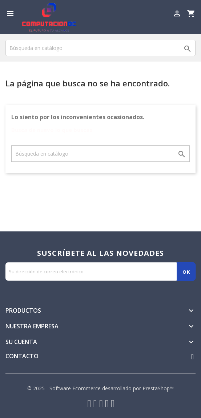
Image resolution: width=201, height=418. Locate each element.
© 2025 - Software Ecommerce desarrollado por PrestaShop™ (100, 388)
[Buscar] (100, 48)
